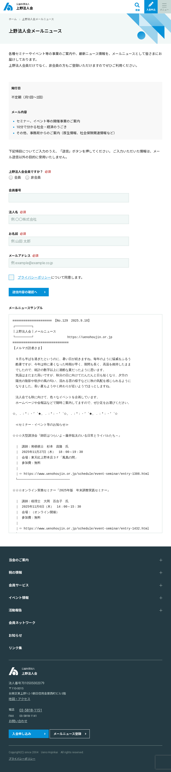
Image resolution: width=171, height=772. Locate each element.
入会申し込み (21, 734)
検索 (137, 7)
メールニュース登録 (67, 734)
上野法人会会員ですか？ (30, 172)
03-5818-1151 (30, 710)
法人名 (17, 212)
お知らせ (15, 636)
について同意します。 (51, 278)
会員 (15, 178)
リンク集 (15, 648)
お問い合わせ (18, 721)
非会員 (33, 178)
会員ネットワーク (22, 623)
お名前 (17, 234)
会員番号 (15, 190)
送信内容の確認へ (24, 292)
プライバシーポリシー (34, 278)
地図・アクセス (19, 699)
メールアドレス (24, 255)
